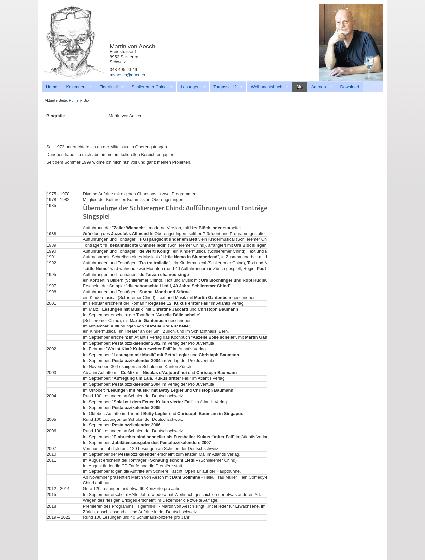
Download (349, 86)
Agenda (319, 87)
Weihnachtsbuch (267, 87)
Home (51, 86)
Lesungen (191, 87)
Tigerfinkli (109, 87)
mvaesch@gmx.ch (127, 74)
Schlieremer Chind (150, 87)
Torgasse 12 (226, 87)
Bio (300, 86)
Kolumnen (77, 87)
